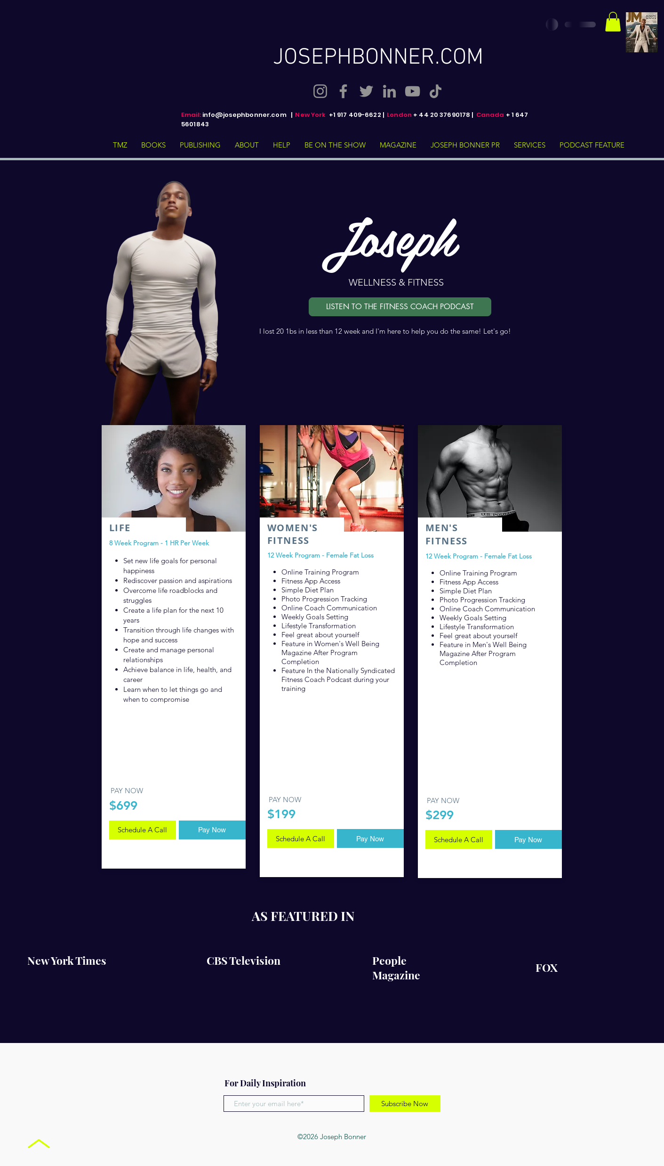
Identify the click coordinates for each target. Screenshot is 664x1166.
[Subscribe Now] (404, 1103)
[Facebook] (343, 91)
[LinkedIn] (389, 91)
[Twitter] (366, 91)
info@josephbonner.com (244, 114)
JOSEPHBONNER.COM (378, 58)
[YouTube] (412, 91)
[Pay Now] (212, 830)
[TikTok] (435, 91)
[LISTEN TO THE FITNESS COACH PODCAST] (400, 306)
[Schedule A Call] (142, 830)
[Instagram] (320, 91)
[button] (613, 22)
